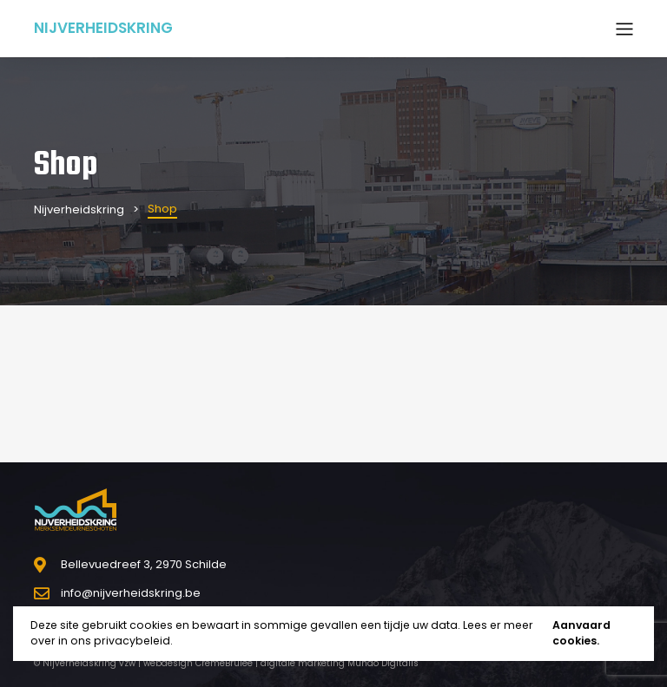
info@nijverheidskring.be (131, 593)
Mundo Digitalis (383, 663)
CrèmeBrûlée (224, 663)
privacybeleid (132, 640)
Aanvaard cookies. (581, 633)
